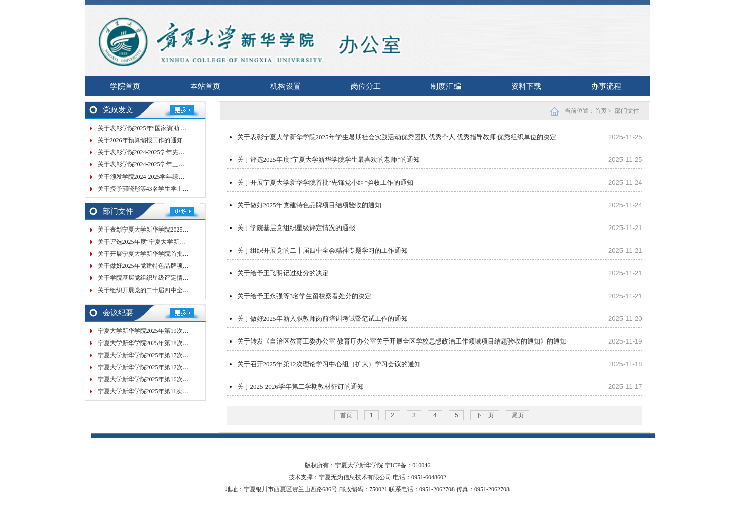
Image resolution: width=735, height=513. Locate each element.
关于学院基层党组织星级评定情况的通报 (152, 277)
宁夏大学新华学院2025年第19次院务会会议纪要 (161, 330)
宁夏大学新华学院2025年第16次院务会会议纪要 (161, 379)
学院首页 (125, 86)
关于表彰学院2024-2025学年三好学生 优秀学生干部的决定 (175, 164)
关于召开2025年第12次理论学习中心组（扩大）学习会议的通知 (329, 364)
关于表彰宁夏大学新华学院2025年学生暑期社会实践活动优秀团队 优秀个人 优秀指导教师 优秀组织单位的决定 (397, 137)
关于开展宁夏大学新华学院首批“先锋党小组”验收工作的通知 (179, 253)
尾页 (518, 415)
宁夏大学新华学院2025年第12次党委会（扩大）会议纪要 (173, 367)
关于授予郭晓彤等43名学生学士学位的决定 (155, 188)
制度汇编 (446, 86)
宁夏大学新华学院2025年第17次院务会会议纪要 (161, 355)
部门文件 (627, 111)
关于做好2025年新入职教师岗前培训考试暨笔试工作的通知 (322, 318)
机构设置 (285, 86)
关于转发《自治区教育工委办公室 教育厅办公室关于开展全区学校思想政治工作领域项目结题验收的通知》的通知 (402, 341)
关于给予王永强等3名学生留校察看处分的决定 (304, 296)
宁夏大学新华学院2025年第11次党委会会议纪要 (161, 391)
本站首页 (205, 86)
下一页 (485, 415)
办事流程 (606, 86)
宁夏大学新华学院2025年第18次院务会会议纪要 (161, 343)
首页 (601, 111)
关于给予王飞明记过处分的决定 (283, 273)
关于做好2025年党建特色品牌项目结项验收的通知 (164, 265)
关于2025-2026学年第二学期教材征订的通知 (300, 386)
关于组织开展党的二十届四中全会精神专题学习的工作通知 (176, 290)
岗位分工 (366, 86)
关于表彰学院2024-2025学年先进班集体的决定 (159, 152)
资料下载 (526, 86)
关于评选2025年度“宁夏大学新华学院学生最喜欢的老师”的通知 (182, 241)
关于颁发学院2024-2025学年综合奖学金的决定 (159, 176)
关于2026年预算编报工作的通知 (140, 140)
